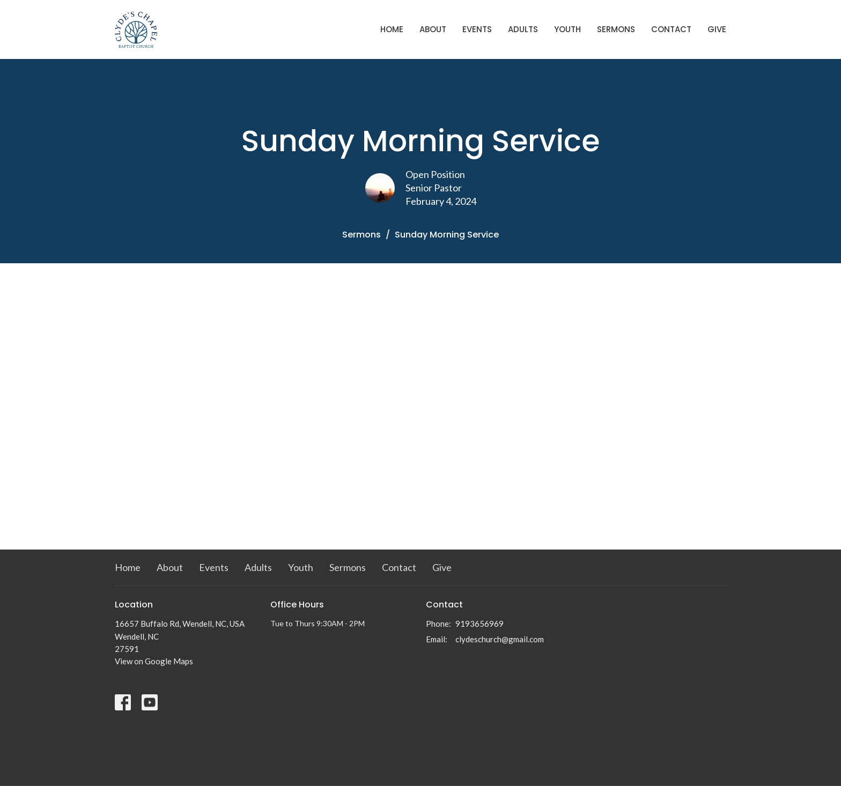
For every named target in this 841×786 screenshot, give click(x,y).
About (432, 29)
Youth (567, 29)
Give (716, 29)
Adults (523, 29)
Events (477, 29)
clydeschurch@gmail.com (499, 639)
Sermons (616, 29)
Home (391, 29)
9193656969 (479, 623)
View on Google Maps (154, 661)
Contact (671, 29)
